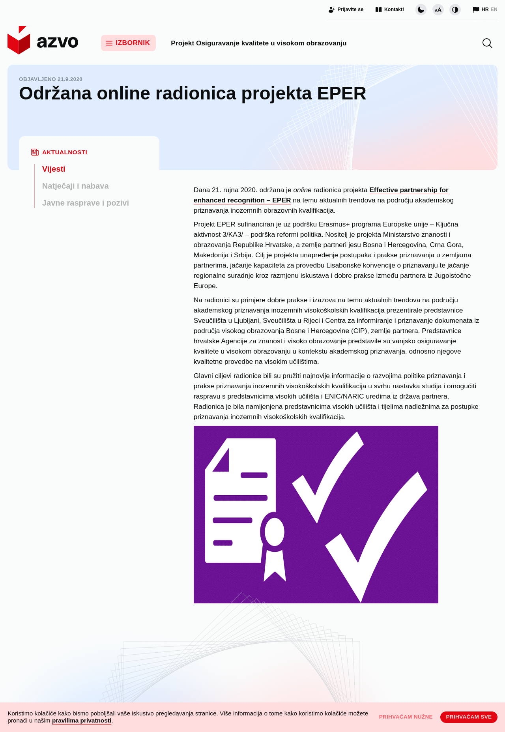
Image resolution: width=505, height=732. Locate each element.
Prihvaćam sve (469, 717)
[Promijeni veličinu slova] (438, 9)
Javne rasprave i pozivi (85, 202)
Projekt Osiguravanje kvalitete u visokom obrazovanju (258, 43)
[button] (487, 43)
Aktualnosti (64, 152)
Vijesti (53, 169)
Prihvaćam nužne (406, 717)
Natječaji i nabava (75, 186)
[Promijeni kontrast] (455, 9)
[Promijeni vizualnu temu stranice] (421, 9)
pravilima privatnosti (81, 720)
